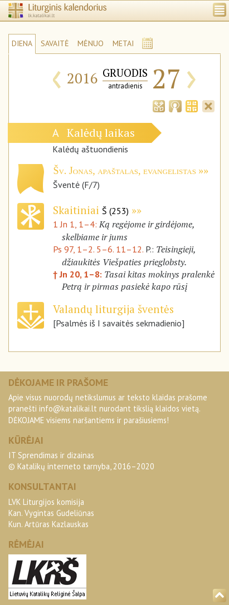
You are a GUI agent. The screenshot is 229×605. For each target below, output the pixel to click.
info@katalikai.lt (68, 408)
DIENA (22, 43)
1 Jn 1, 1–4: (76, 224)
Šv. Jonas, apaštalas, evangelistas (124, 170)
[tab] (159, 105)
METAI (123, 43)
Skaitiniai (91, 210)
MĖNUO (90, 43)
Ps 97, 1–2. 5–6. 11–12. (98, 249)
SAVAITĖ (55, 43)
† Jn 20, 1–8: (78, 274)
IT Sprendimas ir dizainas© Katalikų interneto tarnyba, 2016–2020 (81, 461)
